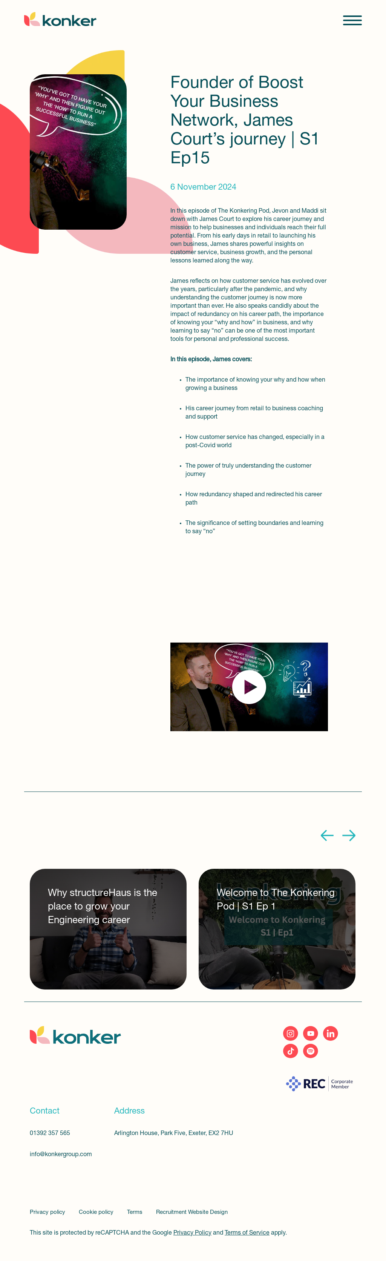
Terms (135, 1212)
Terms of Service (247, 1233)
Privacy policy (48, 1212)
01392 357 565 (50, 1134)
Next (348, 835)
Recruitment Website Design (192, 1212)
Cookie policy (97, 1212)
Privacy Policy (192, 1233)
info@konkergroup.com (61, 1155)
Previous (327, 835)
